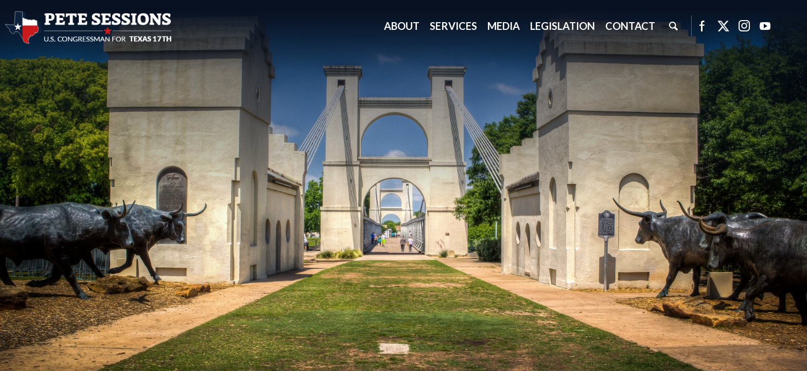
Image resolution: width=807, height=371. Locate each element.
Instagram (744, 25)
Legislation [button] (562, 26)
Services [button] (453, 26)
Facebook (701, 25)
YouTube (765, 25)
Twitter (723, 25)
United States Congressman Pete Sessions (89, 27)
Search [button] (673, 26)
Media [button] (503, 26)
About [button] (401, 26)
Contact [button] (630, 26)
